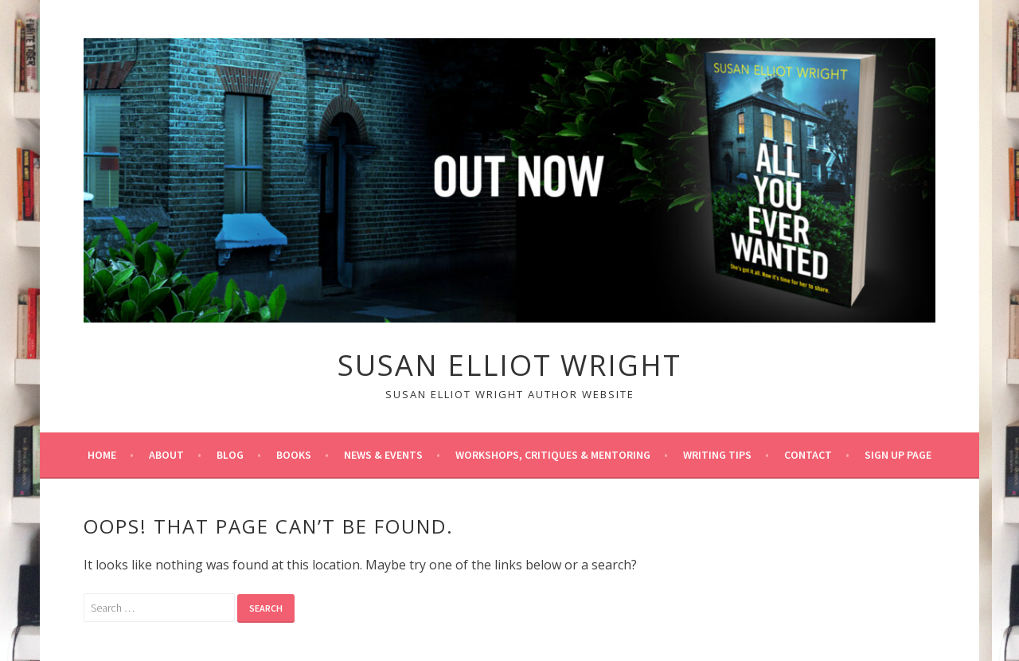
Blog (230, 455)
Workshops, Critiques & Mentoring (552, 455)
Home (102, 455)
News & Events (383, 455)
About (166, 455)
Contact (808, 455)
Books (293, 455)
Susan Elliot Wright (509, 365)
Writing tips (717, 455)
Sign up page (898, 455)
